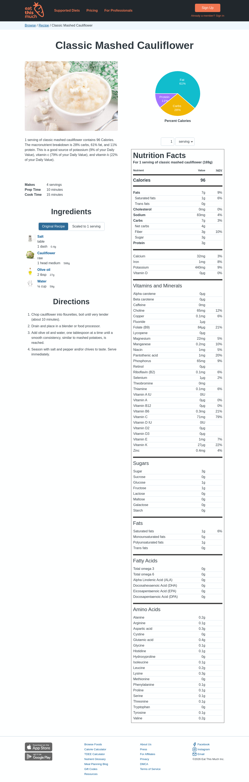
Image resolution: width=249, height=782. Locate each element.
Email (198, 754)
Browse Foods (93, 744)
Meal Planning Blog (96, 764)
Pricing (92, 10)
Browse (30, 25)
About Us (146, 744)
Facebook (201, 744)
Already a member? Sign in (207, 15)
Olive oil (43, 269)
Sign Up (208, 8)
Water (42, 281)
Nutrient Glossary (95, 759)
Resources (90, 774)
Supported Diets (67, 10)
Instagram (201, 749)
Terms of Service (150, 769)
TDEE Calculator (94, 754)
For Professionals (118, 10)
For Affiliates (147, 754)
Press (143, 749)
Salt (40, 236)
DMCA (144, 764)
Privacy (144, 759)
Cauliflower (46, 253)
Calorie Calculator (95, 749)
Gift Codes (90, 769)
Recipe (44, 25)
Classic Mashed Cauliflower (124, 45)
